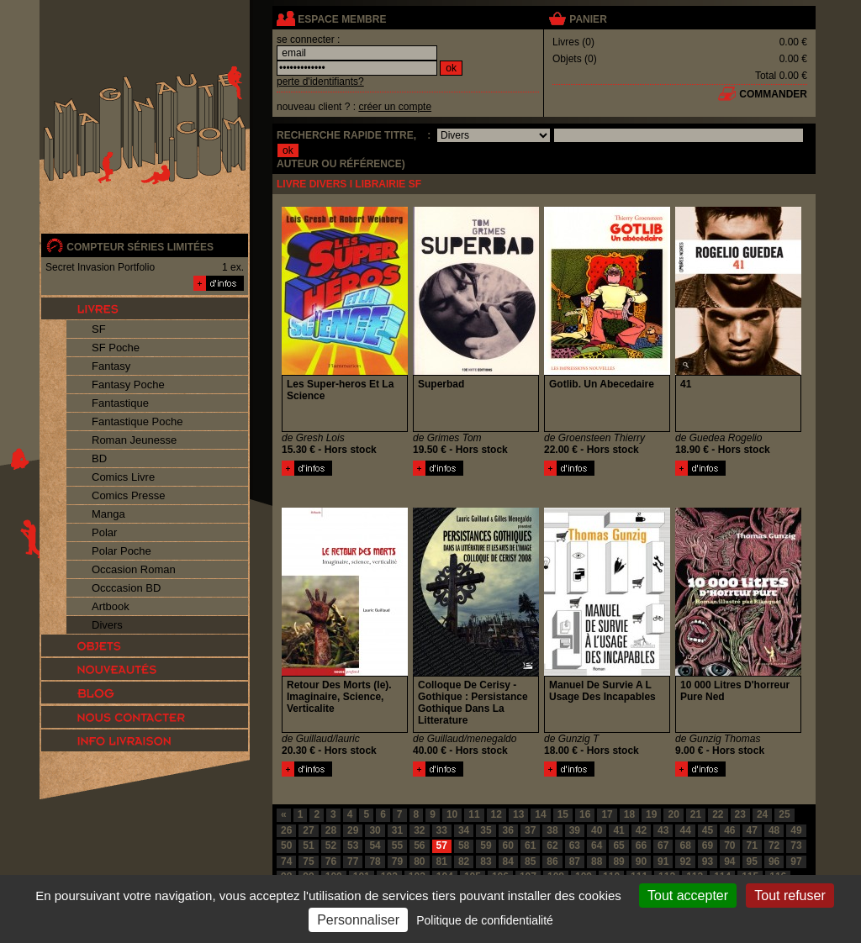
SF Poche (116, 347)
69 (707, 845)
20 (673, 814)
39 (574, 830)
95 (752, 861)
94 (729, 861)
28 (330, 830)
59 (485, 845)
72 (774, 845)
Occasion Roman (134, 569)
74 (286, 861)
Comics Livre (123, 477)
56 (419, 845)
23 (740, 814)
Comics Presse (128, 495)
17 (606, 814)
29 (352, 830)
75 (308, 861)
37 (530, 830)
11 (473, 814)
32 (419, 830)
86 (552, 861)
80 (419, 861)
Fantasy (111, 366)
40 (596, 830)
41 (618, 830)
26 (286, 830)
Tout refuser (789, 895)
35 (485, 830)
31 (397, 830)
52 (330, 845)
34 (463, 830)
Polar (104, 532)
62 (552, 845)
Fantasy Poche (128, 384)
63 (574, 845)
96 (774, 861)
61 (530, 845)
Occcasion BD (126, 588)
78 (374, 861)
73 (795, 845)
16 (584, 814)
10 (451, 814)
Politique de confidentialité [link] (484, 920)
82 (463, 861)
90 (641, 861)
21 (695, 814)
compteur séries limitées (140, 247)
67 (663, 845)
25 (784, 814)
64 (596, 845)
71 (752, 845)
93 (707, 861)
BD (99, 458)
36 (508, 830)
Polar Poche (121, 551)
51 (308, 845)
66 (641, 845)
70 (729, 845)
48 (774, 830)
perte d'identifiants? (320, 81)
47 (752, 830)
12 (496, 814)
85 (530, 861)
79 (397, 861)
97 (795, 861)
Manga (108, 514)
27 (308, 830)
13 (518, 814)
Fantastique (120, 403)
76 (330, 861)
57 (441, 845)
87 (574, 861)
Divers (107, 625)
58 (463, 845)
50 (286, 845)
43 (663, 830)
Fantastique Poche (137, 421)
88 (596, 861)
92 (684, 861)
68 (684, 845)
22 (717, 814)
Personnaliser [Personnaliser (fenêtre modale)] (358, 920)
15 (562, 814)
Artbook (110, 606)
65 (618, 845)
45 (707, 830)
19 (651, 814)
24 (762, 814)
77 (352, 861)
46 (729, 830)
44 (684, 830)
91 (663, 861)
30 (374, 830)
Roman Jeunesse (134, 440)
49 (795, 830)
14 (540, 814)
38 (552, 830)
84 (508, 861)
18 (629, 814)
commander (773, 94)
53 (352, 845)
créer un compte (394, 107)
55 (397, 845)
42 (641, 830)
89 (618, 861)
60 (508, 845)
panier (587, 19)
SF (99, 329)
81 (441, 861)
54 (374, 845)
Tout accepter (687, 895)
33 (441, 830)
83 (485, 861)
